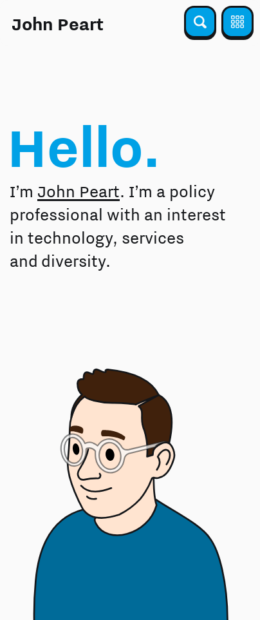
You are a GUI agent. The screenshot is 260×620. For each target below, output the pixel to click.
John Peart (58, 24)
